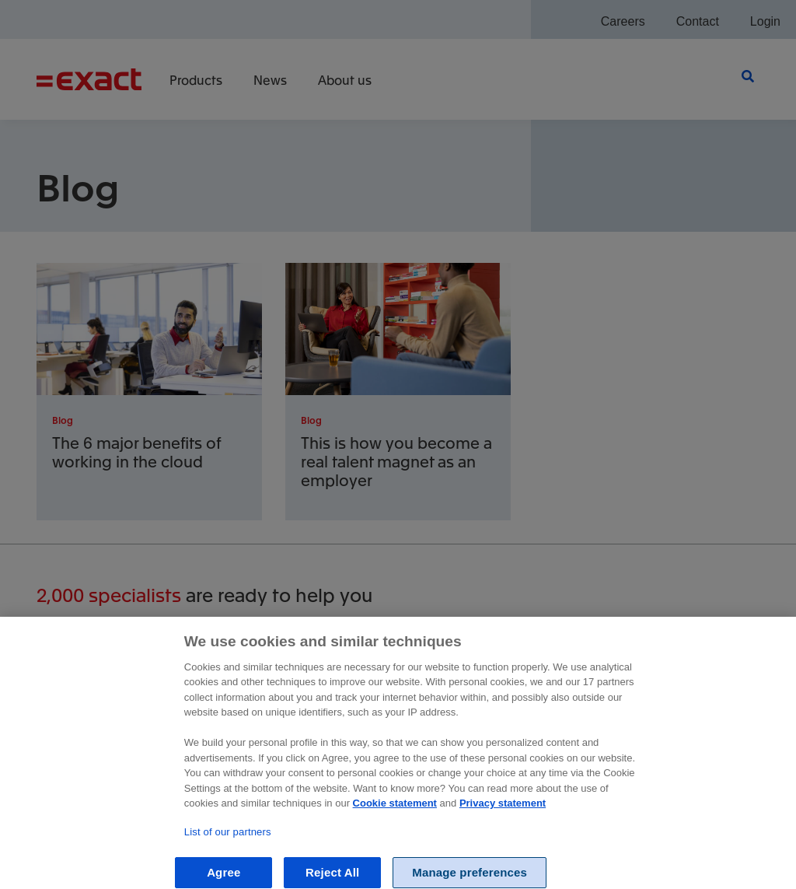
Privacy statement (502, 817)
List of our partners (227, 846)
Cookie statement (395, 817)
